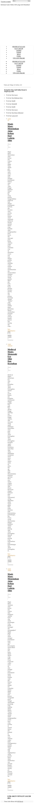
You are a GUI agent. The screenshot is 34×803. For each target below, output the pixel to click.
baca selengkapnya (11, 329)
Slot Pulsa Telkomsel (17, 113)
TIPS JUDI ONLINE (19, 58)
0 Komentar (10, 339)
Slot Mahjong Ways (17, 98)
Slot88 (13, 101)
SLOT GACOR (18, 49)
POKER (19, 52)
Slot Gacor (15, 95)
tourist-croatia (10, 335)
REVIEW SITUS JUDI (18, 47)
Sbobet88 (14, 104)
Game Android (10, 344)
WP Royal (20, 801)
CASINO (18, 50)
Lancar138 (15, 115)
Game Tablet (9, 569)
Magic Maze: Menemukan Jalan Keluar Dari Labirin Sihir (13, 132)
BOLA (19, 54)
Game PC (9, 119)
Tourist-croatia (6, 2)
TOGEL (18, 56)
